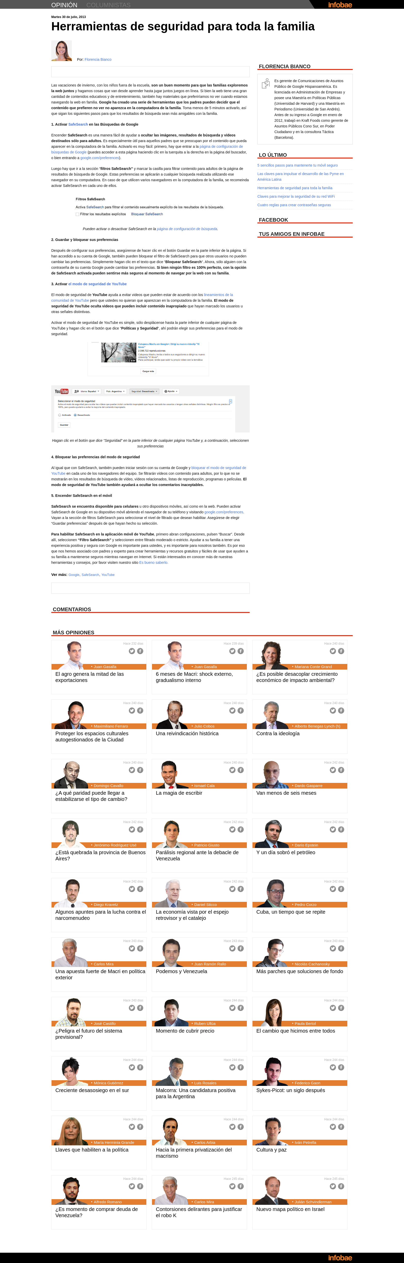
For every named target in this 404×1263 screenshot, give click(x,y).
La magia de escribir (179, 793)
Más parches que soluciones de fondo (299, 971)
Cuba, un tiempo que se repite (290, 912)
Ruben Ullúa (205, 1023)
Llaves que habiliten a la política (92, 1150)
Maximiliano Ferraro (111, 726)
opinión (64, 5)
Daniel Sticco (205, 904)
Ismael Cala (204, 785)
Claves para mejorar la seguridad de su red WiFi (296, 196)
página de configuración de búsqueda (187, 229)
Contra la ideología (278, 733)
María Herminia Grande (114, 1142)
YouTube (108, 575)
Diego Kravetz (106, 904)
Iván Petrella (305, 1142)
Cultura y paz (271, 1150)
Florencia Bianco (98, 59)
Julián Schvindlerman (313, 1202)
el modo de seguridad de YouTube (97, 284)
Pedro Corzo (305, 904)
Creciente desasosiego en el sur (92, 1090)
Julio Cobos (204, 726)
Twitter (132, 651)
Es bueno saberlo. (153, 562)
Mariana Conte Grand (313, 666)
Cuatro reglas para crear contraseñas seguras (294, 205)
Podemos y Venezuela (181, 971)
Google (74, 575)
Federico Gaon (307, 1083)
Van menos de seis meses (286, 793)
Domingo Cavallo (108, 785)
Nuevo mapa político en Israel (290, 1209)
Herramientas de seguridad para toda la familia (294, 188)
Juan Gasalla (105, 666)
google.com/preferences (99, 158)
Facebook (140, 651)
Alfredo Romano (108, 1202)
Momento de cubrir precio (185, 1031)
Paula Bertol (305, 1023)
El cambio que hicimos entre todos (295, 1031)
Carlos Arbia (204, 1142)
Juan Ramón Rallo (210, 964)
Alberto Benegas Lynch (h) (317, 726)
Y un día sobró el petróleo (285, 852)
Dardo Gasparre (309, 785)
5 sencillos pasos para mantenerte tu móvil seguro (297, 165)
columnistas (108, 5)
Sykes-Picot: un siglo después (290, 1090)
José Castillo (105, 1023)
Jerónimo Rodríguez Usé (115, 845)
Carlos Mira (104, 964)
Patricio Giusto (207, 845)
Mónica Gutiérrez (108, 1083)
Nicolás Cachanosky (312, 964)
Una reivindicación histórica (187, 733)
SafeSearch (78, 124)
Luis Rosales (205, 1083)
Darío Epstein (306, 845)
